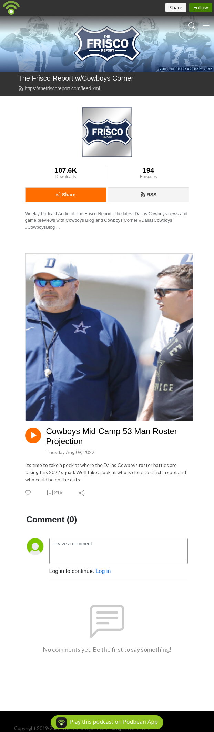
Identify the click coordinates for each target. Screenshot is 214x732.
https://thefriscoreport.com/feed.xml (59, 88)
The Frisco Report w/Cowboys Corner (76, 78)
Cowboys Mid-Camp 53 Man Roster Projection (111, 436)
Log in (103, 571)
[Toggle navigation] (206, 25)
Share (65, 194)
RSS (148, 194)
